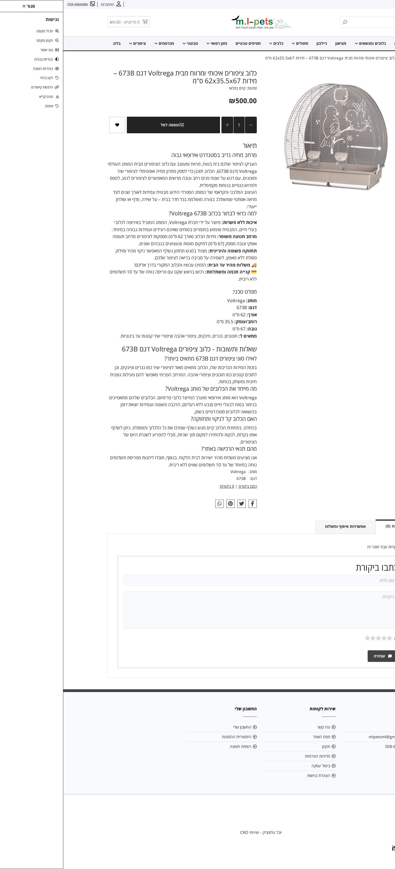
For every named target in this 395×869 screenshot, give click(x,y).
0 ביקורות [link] (163, 486)
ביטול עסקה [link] (257, 765)
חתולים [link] (236, 43)
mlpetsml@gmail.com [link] (325, 736)
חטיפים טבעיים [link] (184, 43)
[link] (382, 856)
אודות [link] (374, 4)
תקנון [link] (263, 746)
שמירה (319, 656)
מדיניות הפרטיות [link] (254, 756)
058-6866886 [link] (334, 746)
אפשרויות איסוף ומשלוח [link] (282, 526)
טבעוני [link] (127, 43)
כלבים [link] (213, 43)
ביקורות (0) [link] (331, 526)
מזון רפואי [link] (153, 43)
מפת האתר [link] (258, 736)
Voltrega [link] (174, 471)
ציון (333, 638)
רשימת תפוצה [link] (177, 746)
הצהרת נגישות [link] (255, 775)
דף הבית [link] (338, 43)
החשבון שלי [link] (179, 727)
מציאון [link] (277, 43)
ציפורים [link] (74, 43)
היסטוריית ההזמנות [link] (173, 736)
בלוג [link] (53, 43)
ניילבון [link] (258, 43)
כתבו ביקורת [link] (184, 486)
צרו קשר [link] (357, 4)
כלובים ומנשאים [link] (307, 43)
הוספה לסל (110, 124)
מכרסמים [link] (101, 43)
